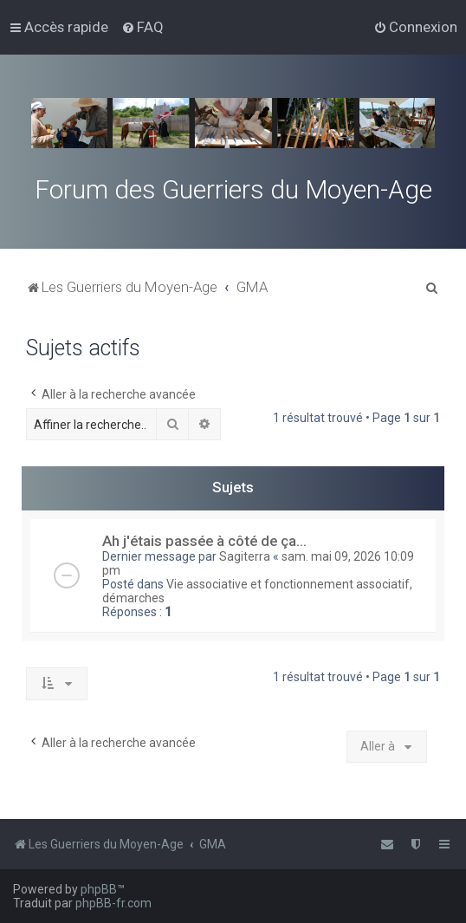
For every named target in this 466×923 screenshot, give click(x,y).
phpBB (99, 889)
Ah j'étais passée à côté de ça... (204, 540)
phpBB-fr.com (113, 903)
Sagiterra (244, 556)
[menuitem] (142, 27)
